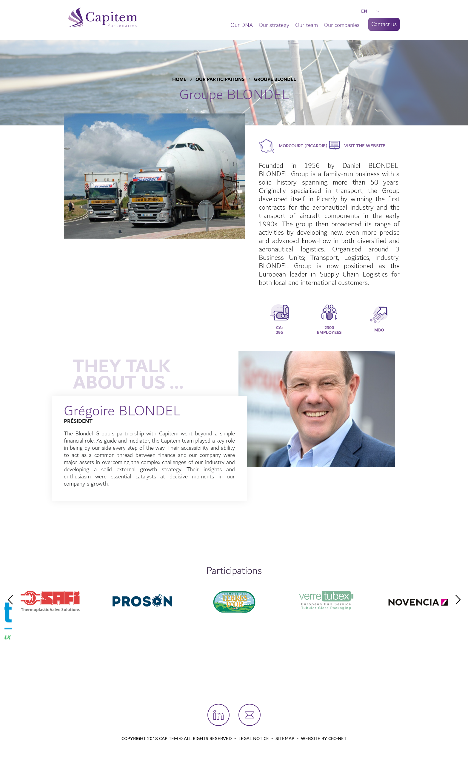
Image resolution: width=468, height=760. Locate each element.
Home (179, 80)
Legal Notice (253, 738)
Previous (10, 599)
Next (458, 599)
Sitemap (284, 738)
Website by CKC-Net (324, 738)
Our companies (341, 25)
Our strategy (274, 25)
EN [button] (370, 11)
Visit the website (364, 145)
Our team (306, 25)
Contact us (384, 24)
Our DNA (241, 25)
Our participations (220, 80)
